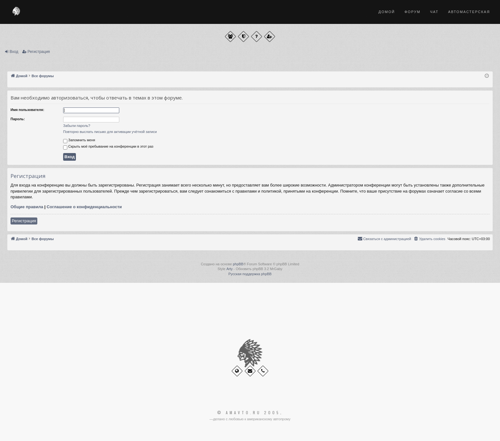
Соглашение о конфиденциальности (84, 206)
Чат (434, 12)
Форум (412, 12)
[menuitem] (429, 238)
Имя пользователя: (27, 110)
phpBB (238, 264)
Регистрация (38, 51)
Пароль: (18, 119)
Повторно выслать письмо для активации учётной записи (110, 132)
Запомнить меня (79, 140)
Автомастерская (469, 12)
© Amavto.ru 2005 (248, 412)
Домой (387, 12)
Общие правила (27, 206)
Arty (229, 269)
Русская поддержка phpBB (249, 274)
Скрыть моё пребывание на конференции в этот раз (108, 147)
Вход (14, 51)
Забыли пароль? (76, 126)
